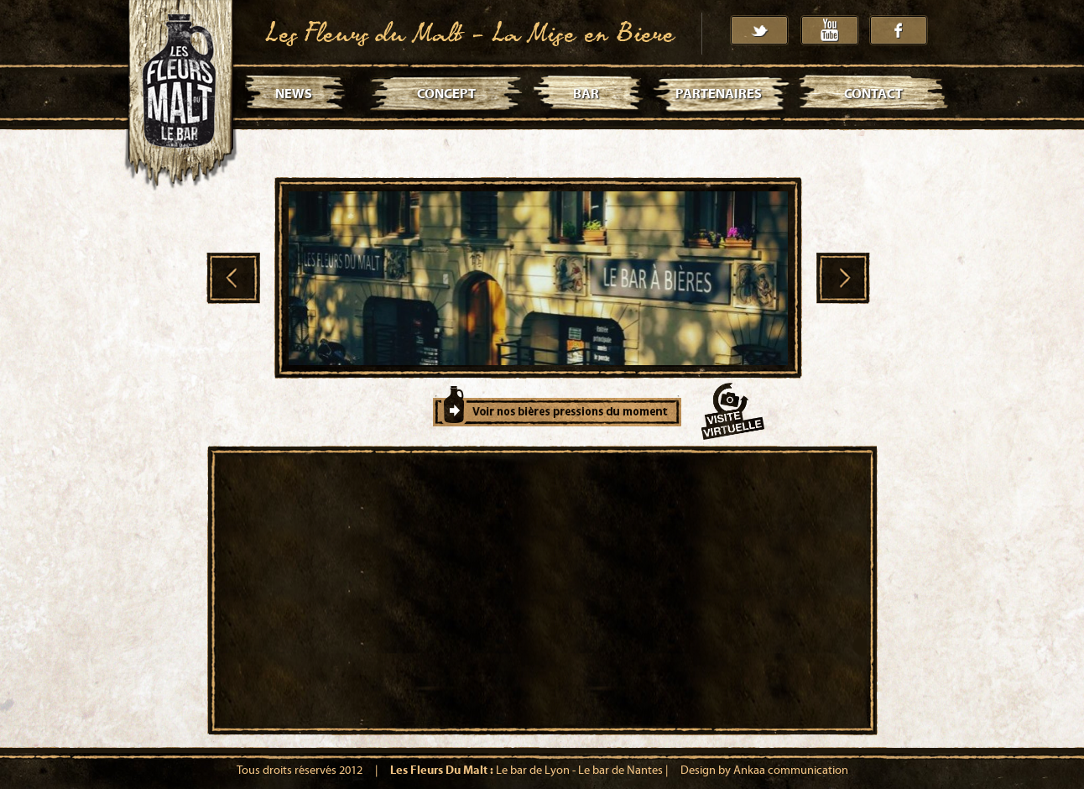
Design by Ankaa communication (764, 770)
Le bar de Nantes (620, 770)
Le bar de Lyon (533, 770)
